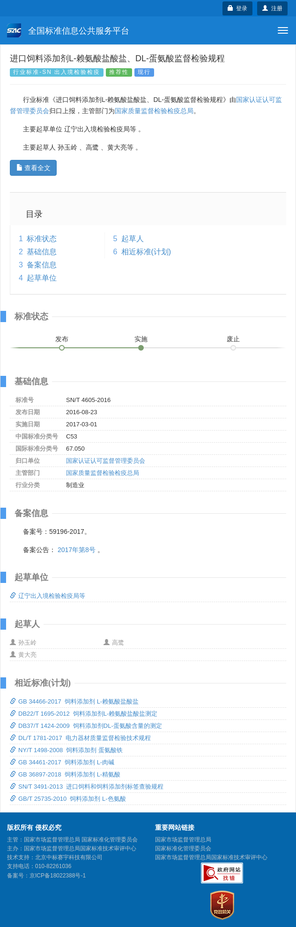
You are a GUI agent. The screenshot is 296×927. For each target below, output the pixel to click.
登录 (238, 8)
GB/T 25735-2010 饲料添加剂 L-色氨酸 (68, 798)
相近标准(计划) (146, 252)
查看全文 (33, 168)
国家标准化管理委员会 (183, 848)
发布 (61, 339)
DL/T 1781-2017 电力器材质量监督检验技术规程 (80, 737)
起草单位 (42, 278)
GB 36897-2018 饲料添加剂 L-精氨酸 (65, 774)
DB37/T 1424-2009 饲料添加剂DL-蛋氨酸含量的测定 (86, 725)
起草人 (132, 239)
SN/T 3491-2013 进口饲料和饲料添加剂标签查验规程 (86, 786)
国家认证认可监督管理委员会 (105, 460)
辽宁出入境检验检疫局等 (47, 595)
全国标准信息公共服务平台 (68, 30)
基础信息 (42, 252)
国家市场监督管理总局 (183, 839)
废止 (233, 339)
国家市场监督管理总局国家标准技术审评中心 (211, 857)
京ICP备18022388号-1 (58, 875)
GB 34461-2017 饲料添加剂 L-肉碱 (62, 762)
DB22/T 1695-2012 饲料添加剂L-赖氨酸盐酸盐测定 (83, 713)
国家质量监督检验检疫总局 (154, 111)
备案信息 (42, 265)
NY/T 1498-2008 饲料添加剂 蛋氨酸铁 (66, 750)
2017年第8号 (77, 549)
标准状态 (42, 239)
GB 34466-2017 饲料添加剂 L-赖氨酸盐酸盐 (74, 701)
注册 (272, 8)
